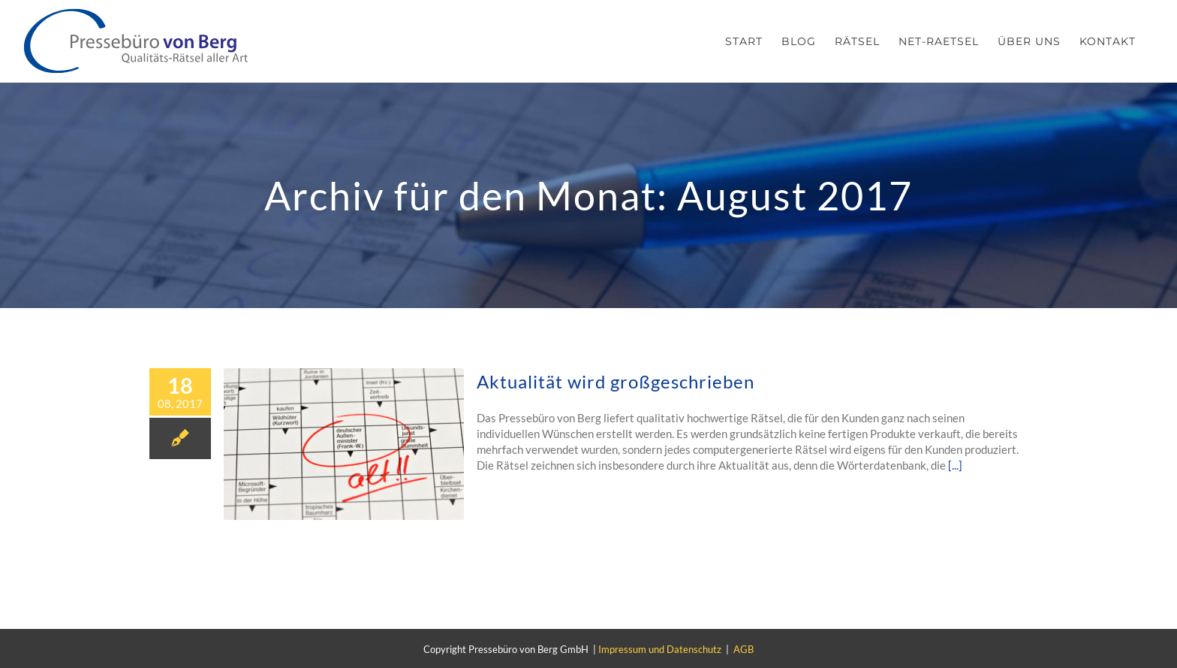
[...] (955, 465)
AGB (743, 649)
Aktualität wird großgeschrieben (615, 381)
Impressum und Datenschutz (659, 649)
